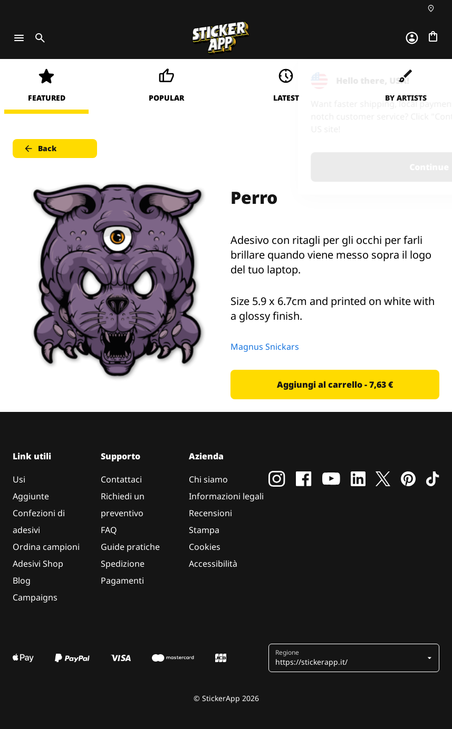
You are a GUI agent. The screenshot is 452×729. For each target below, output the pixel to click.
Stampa (204, 530)
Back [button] (39, 148)
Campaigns (35, 597)
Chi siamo (208, 479)
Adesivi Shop (38, 563)
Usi (19, 479)
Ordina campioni (46, 547)
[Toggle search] (38, 38)
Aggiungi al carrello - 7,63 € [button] (335, 384)
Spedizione (123, 563)
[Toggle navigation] (19, 38)
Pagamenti (122, 580)
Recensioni (210, 513)
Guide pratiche (130, 547)
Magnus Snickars (264, 346)
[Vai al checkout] (433, 36)
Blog (22, 580)
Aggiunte (31, 496)
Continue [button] (310, 167)
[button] (350, 657)
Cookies (204, 547)
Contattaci (121, 479)
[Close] (419, 80)
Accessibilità (213, 563)
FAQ (109, 530)
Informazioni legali (226, 496)
